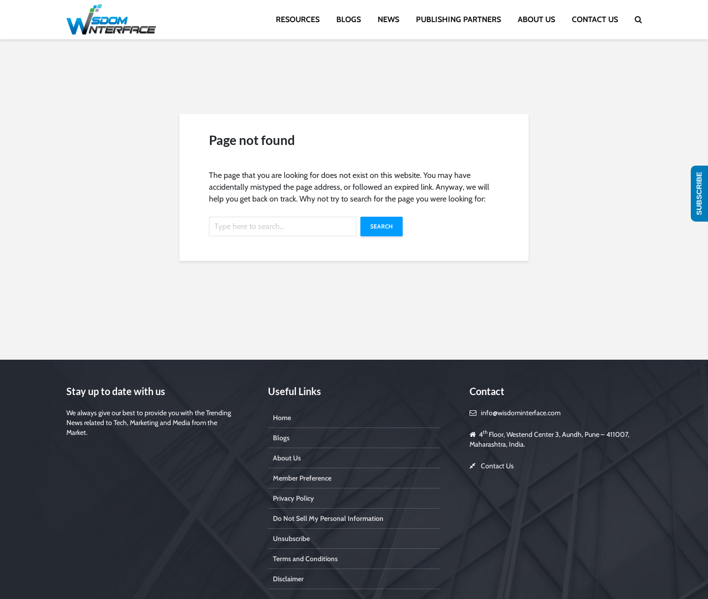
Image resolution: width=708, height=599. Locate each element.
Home (282, 417)
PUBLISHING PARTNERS (458, 19)
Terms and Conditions (305, 558)
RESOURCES (298, 19)
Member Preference (302, 478)
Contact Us (497, 465)
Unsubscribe (291, 538)
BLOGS (348, 19)
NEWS (388, 19)
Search (381, 226)
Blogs (281, 437)
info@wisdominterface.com (520, 412)
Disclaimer (288, 578)
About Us (287, 458)
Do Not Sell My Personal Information (328, 518)
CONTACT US (595, 19)
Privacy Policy (293, 498)
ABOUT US (536, 19)
